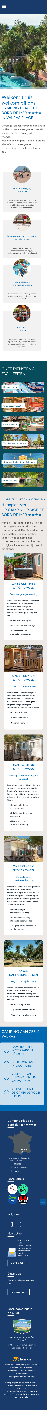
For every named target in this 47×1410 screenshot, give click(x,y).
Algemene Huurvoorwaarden (21, 1370)
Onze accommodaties (13, 406)
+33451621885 (16, 1164)
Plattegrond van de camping (21, 1376)
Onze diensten (10, 425)
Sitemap (9, 1364)
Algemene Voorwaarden (21, 1367)
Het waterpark (10, 387)
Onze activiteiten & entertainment (19, 462)
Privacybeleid (21, 1373)
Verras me (17, 1262)
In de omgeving (10, 481)
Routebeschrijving (18, 1167)
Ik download (18, 1292)
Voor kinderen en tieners (14, 443)
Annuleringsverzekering (26, 1364)
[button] (22, 1050)
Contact (14, 1171)
